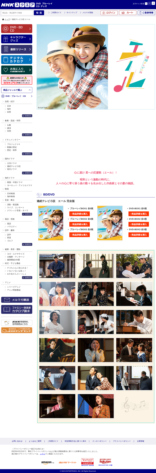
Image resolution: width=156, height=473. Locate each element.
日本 (9, 106)
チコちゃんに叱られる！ (17, 268)
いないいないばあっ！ (16, 271)
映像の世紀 (12, 147)
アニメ (8, 282)
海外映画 (11, 196)
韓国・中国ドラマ (14, 182)
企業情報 (140, 441)
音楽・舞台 (9, 200)
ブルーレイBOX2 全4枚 (81, 219)
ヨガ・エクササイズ (15, 254)
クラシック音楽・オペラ (17, 210)
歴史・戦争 (12, 150)
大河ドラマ (12, 163)
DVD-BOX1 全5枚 (138, 208)
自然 (9, 112)
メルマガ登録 (87, 13)
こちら (42, 454)
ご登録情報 (146, 12)
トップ (7, 19)
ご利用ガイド (56, 13)
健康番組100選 (13, 260)
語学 (9, 235)
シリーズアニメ (14, 287)
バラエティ (12, 226)
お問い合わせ (17, 441)
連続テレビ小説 (14, 166)
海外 (9, 109)
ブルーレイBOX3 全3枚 (81, 229)
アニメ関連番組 (14, 290)
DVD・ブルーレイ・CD (16, 96)
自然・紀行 (9, 101)
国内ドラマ (9, 159)
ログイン (109, 12)
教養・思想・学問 (12, 121)
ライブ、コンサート (15, 207)
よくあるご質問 (35, 441)
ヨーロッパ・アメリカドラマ (19, 185)
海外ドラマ (9, 178)
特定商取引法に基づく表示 (75, 441)
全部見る (28, 116)
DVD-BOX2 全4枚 (138, 219)
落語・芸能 (9, 219)
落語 (9, 223)
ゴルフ (10, 241)
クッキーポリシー (99, 441)
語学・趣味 (9, 230)
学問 (9, 131)
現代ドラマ (12, 169)
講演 (9, 128)
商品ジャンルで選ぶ (12, 90)
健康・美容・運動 (12, 249)
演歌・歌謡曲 (13, 204)
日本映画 (11, 193)
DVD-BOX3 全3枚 (138, 229)
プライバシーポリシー (122, 441)
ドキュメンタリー (12, 140)
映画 (7, 189)
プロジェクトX (13, 144)
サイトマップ (72, 13)
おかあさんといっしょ (16, 274)
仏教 (9, 125)
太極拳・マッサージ (15, 257)
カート (127, 12)
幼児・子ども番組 (12, 263)
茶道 (9, 237)
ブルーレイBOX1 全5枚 (81, 208)
